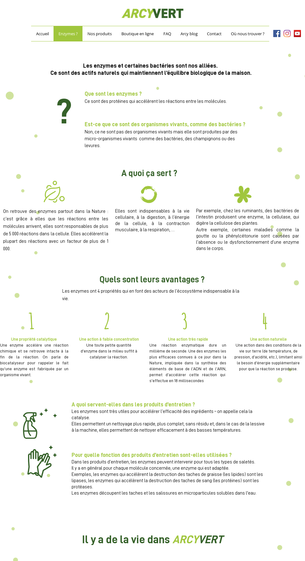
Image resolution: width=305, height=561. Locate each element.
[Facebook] (276, 33)
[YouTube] (297, 33)
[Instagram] (287, 33)
